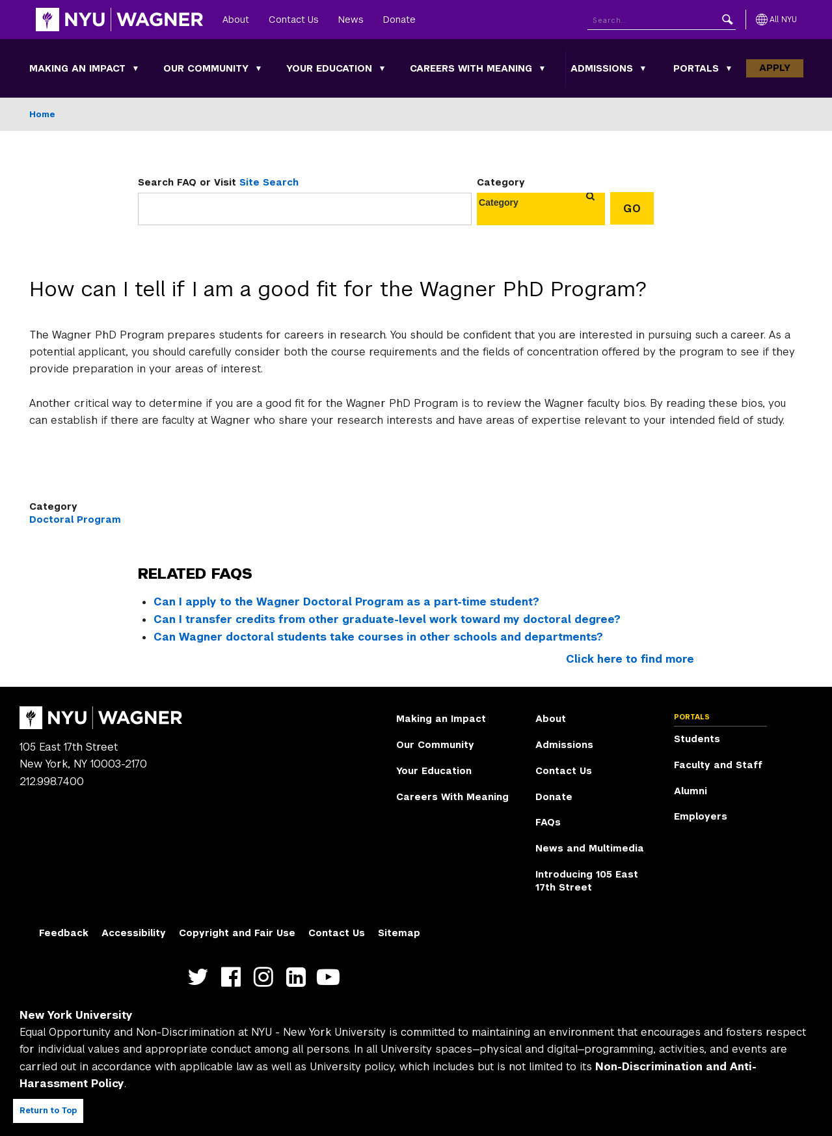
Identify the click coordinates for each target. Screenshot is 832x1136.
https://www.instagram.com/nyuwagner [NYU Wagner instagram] (266, 977)
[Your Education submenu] (382, 68)
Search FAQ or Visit (218, 182)
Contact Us (294, 19)
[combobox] (507, 202)
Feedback (63, 933)
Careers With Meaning (471, 68)
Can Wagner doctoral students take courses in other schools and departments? (378, 637)
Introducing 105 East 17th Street (586, 880)
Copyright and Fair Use (237, 933)
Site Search (269, 182)
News (351, 19)
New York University (76, 1015)
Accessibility (133, 933)
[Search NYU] (661, 20)
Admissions (601, 68)
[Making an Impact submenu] (136, 68)
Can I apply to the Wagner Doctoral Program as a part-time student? (346, 602)
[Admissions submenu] (643, 68)
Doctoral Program (75, 519)
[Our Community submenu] (258, 68)
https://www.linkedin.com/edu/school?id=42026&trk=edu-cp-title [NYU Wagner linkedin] (299, 977)
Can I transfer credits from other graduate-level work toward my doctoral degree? (387, 619)
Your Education (329, 68)
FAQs (548, 822)
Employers (700, 816)
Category (501, 182)
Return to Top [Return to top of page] (48, 1110)
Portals (696, 68)
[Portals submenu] (729, 68)
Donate (399, 19)
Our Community (205, 68)
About (235, 19)
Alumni (690, 791)
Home (42, 114)
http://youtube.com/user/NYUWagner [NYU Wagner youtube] (331, 977)
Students (697, 739)
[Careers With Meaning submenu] (542, 68)
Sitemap (399, 933)
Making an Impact (77, 68)
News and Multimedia (589, 848)
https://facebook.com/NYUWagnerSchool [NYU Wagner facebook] (233, 977)
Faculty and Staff (718, 765)
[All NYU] (776, 19)
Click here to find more (630, 659)
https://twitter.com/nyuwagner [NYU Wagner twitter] (201, 977)
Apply (774, 68)
